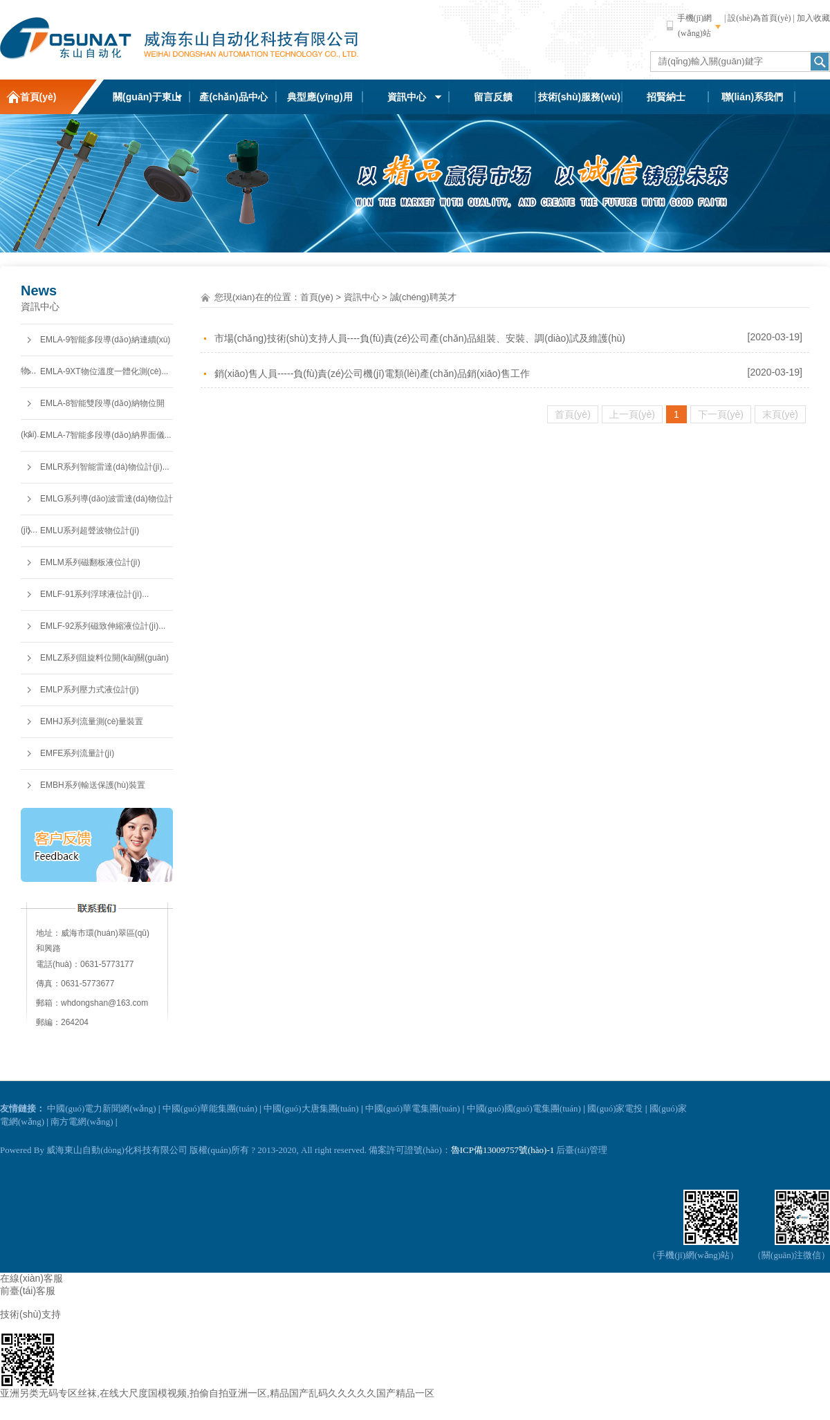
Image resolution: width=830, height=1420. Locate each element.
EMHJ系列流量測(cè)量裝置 (91, 721)
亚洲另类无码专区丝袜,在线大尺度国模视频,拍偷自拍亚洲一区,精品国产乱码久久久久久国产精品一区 (217, 1393)
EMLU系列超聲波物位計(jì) (89, 530)
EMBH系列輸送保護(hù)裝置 (92, 785)
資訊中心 (406, 96)
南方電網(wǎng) (81, 1121)
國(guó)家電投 (615, 1108)
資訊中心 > (365, 297)
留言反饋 (493, 96)
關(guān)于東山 (147, 96)
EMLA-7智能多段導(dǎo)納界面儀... (106, 435)
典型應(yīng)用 (319, 96)
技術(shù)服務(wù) (579, 96)
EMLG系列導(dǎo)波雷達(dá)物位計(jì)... (97, 504)
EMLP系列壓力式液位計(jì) (89, 689)
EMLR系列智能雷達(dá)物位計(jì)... (104, 467)
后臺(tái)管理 (581, 1150)
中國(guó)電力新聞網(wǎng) (101, 1108)
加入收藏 (813, 18)
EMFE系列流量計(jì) (77, 753)
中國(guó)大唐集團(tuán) (311, 1108)
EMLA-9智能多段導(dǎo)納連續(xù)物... (95, 345)
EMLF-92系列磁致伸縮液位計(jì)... (102, 626)
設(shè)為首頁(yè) (759, 18)
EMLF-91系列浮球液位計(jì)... (94, 594)
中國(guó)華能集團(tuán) (210, 1108)
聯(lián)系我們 (752, 96)
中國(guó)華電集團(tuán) (412, 1108)
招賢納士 (666, 96)
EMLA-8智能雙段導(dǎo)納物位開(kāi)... (93, 408)
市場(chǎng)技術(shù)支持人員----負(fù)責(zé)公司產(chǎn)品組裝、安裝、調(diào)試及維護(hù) (419, 338)
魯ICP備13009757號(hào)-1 (503, 1150)
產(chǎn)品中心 (233, 96)
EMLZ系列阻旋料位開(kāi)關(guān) (104, 658)
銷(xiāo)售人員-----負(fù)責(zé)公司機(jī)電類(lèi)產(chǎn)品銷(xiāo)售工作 (372, 373)
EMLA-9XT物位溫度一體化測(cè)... (104, 371)
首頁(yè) (38, 96)
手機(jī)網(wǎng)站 (694, 25)
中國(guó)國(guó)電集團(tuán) (524, 1108)
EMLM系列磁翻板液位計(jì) (90, 562)
